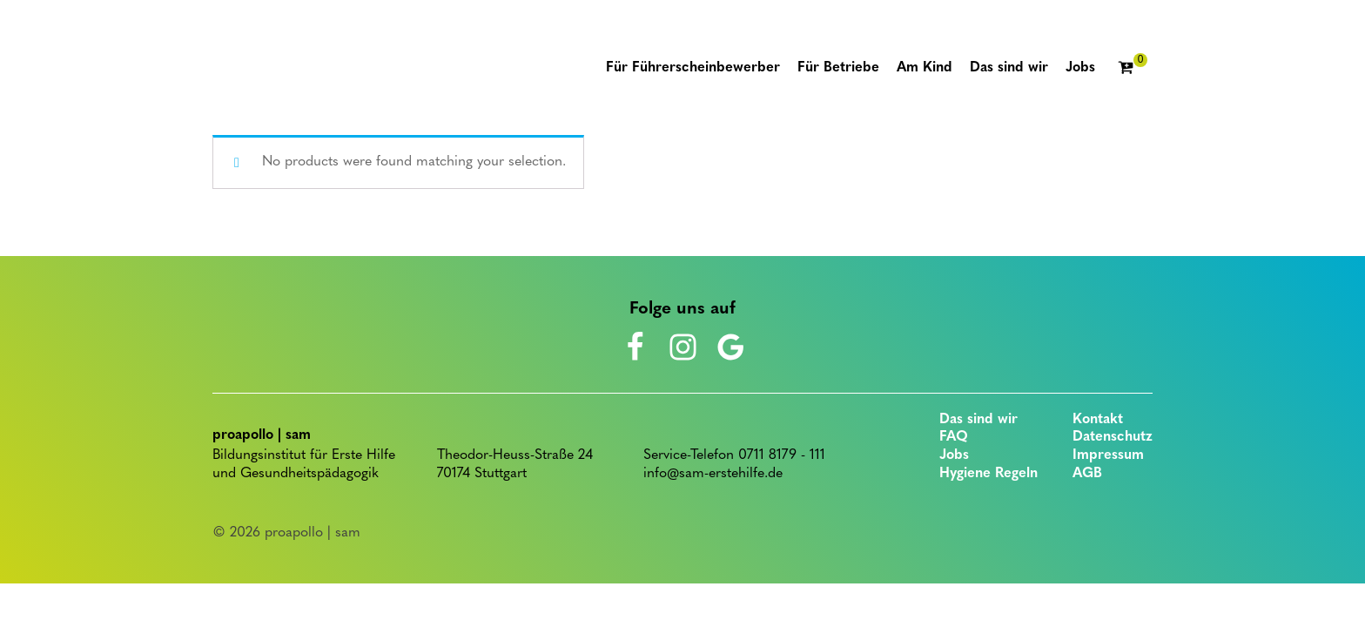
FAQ (953, 437)
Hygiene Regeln (988, 474)
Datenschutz (1112, 437)
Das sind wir (978, 420)
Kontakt (1097, 420)
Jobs (954, 455)
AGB (1087, 474)
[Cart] (1133, 68)
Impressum (1108, 455)
